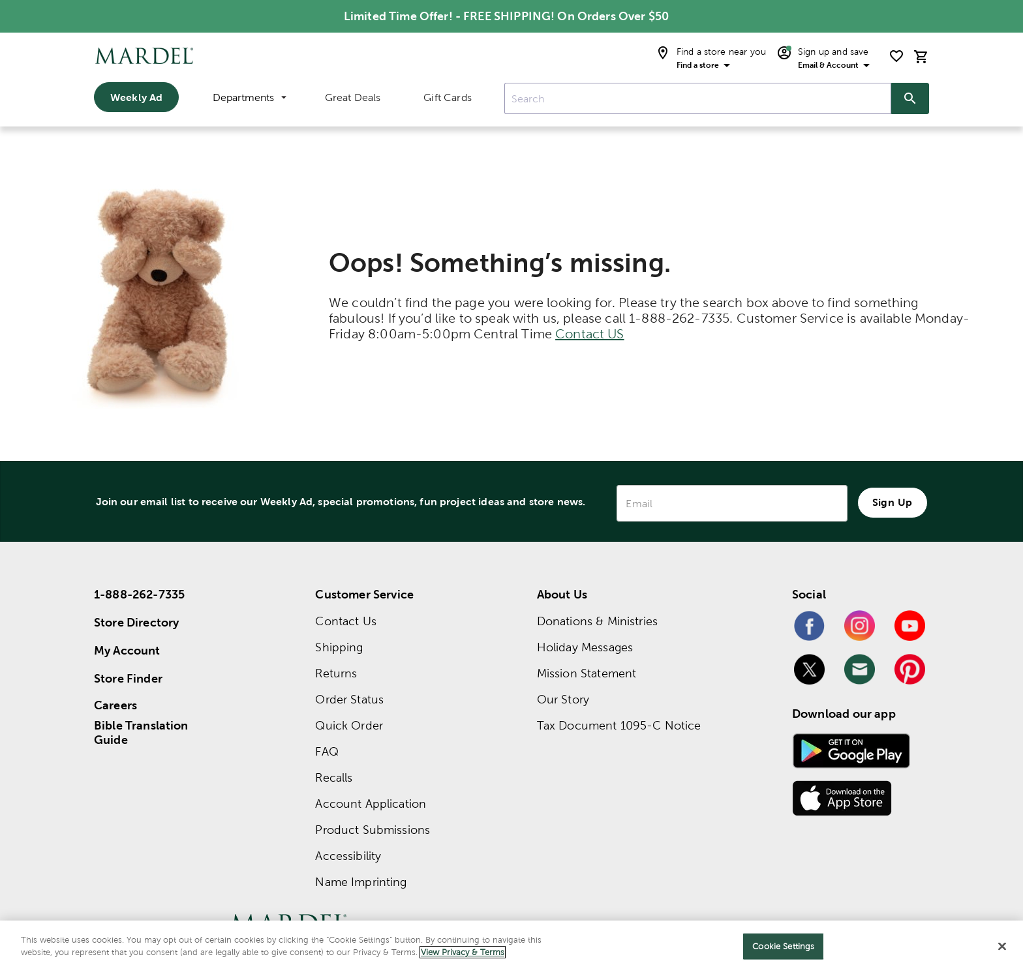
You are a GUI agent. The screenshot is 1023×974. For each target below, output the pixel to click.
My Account (127, 650)
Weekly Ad (136, 97)
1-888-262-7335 (139, 594)
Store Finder (128, 678)
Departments (249, 97)
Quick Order (349, 725)
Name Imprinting (360, 882)
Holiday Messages (585, 647)
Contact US (589, 334)
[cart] (921, 56)
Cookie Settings (783, 949)
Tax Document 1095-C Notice (619, 725)
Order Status (349, 699)
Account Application (370, 803)
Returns (336, 673)
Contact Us (345, 621)
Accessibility (348, 856)
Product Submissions (372, 829)
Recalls (333, 777)
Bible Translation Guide (141, 733)
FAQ (326, 751)
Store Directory (136, 622)
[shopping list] (896, 56)
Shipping (339, 647)
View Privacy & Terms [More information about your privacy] (462, 955)
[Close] (1002, 949)
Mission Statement (587, 673)
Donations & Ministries (597, 621)
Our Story (563, 699)
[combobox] (697, 98)
